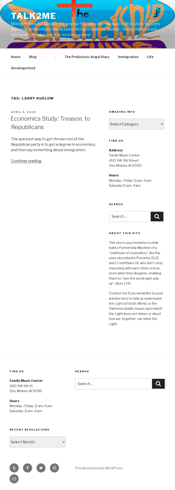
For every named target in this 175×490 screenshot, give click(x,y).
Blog (33, 57)
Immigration (128, 57)
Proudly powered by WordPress (99, 468)
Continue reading (26, 161)
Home (16, 57)
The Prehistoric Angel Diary (86, 57)
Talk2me (34, 16)
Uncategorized (23, 68)
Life (150, 57)
